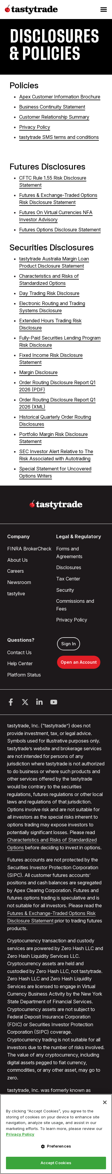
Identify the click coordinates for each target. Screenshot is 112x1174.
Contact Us (19, 652)
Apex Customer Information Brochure (59, 97)
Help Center (20, 663)
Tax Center (68, 579)
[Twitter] (25, 702)
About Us (17, 560)
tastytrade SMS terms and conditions (59, 137)
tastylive (16, 594)
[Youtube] (53, 702)
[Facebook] (10, 702)
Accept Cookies (56, 1162)
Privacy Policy (34, 127)
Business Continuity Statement (52, 107)
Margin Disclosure (38, 372)
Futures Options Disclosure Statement (60, 230)
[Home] (56, 504)
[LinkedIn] (39, 702)
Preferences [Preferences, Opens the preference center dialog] (59, 1146)
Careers (15, 571)
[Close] (104, 1102)
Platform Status (24, 675)
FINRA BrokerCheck (29, 549)
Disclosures (68, 567)
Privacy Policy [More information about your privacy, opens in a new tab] (20, 1134)
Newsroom (19, 582)
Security (65, 590)
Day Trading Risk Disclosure (49, 293)
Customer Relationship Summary (54, 117)
